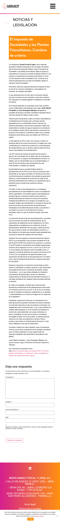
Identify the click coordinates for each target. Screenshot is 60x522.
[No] (57, 516)
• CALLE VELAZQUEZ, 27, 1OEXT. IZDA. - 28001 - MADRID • (30, 482)
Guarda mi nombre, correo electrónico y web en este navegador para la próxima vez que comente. (29, 427)
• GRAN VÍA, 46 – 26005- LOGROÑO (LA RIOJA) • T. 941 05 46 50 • (30, 488)
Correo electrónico (12, 409)
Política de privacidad (30, 509)
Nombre (8, 402)
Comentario (9, 377)
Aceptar (30, 519)
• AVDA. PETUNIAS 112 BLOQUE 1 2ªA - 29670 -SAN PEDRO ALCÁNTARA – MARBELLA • (30, 494)
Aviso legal (30, 504)
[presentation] (18, 434)
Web (7, 417)
